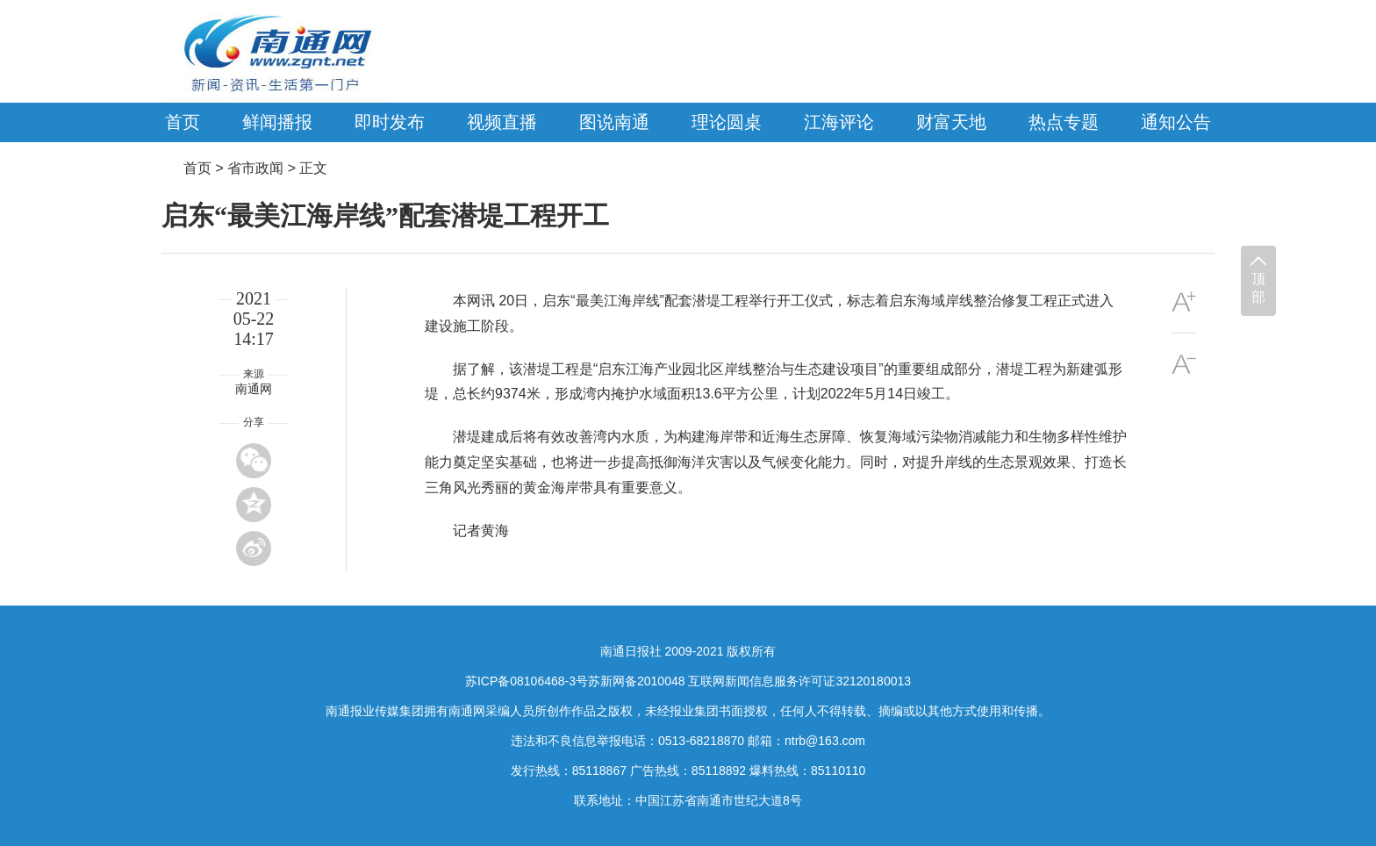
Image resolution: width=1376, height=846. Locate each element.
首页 (182, 122)
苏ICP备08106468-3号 (526, 681)
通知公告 (1176, 122)
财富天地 (951, 122)
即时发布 (390, 122)
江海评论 (839, 122)
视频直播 (502, 122)
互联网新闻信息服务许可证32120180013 (799, 681)
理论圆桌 (727, 122)
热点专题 (1063, 122)
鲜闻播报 (277, 122)
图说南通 (614, 122)
